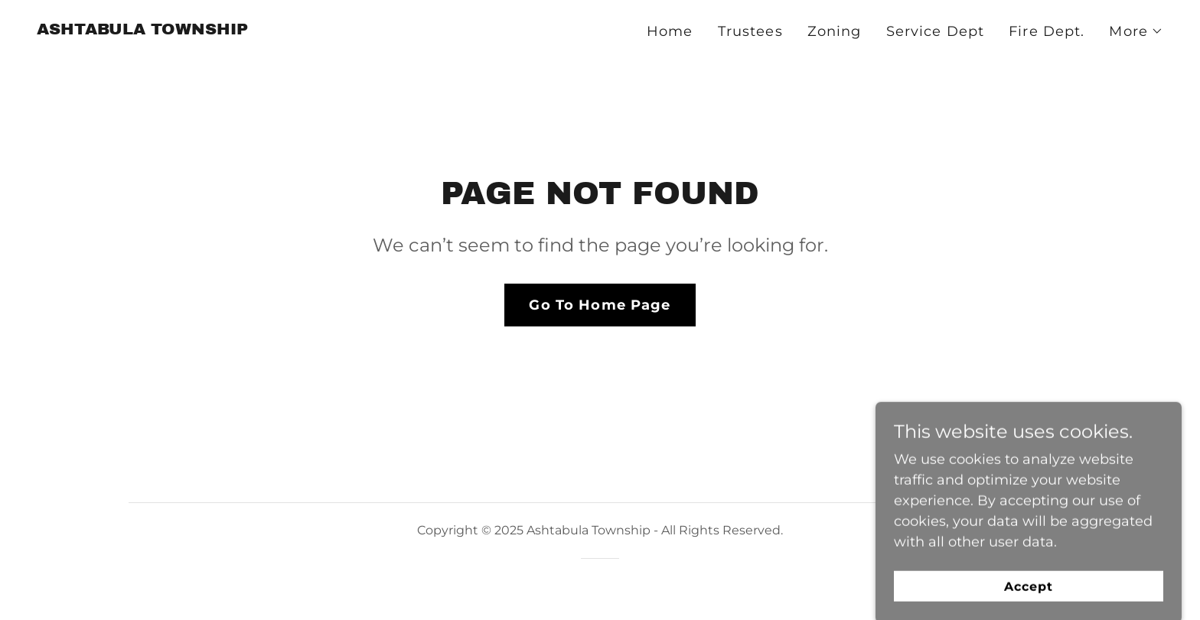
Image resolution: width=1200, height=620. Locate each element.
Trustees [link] (750, 31)
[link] (142, 29)
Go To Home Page (599, 305)
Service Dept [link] (935, 31)
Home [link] (670, 31)
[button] (1136, 31)
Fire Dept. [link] (1046, 31)
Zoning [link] (834, 31)
